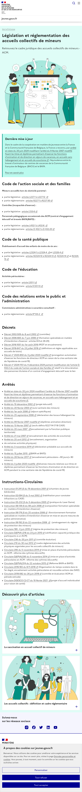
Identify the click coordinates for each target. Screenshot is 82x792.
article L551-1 (28, 282)
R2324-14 (61, 255)
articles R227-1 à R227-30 (38, 200)
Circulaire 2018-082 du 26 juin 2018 (21, 573)
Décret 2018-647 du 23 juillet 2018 (21, 348)
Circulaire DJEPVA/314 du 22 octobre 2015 (25, 563)
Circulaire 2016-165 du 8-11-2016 (20, 566)
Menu (78, 3)
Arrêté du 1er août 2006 (16, 411)
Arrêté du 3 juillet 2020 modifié (20, 463)
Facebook (34, 727)
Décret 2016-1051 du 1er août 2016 (21, 344)
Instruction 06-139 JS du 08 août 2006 (23, 505)
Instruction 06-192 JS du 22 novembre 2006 (26, 522)
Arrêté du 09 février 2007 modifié (20, 421)
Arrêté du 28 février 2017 (16, 457)
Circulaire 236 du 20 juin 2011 (18, 539)
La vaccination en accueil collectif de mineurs (29, 647)
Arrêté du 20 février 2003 (16, 407)
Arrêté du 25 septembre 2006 (19, 415)
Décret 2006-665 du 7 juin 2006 (20, 337)
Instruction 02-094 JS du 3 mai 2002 (22, 495)
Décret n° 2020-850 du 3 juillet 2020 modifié (26, 354)
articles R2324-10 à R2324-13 (40, 255)
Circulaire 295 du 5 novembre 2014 (21, 549)
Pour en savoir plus (14, 172)
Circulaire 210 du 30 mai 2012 (18, 543)
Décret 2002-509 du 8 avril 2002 (20, 334)
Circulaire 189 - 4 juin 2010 (17, 529)
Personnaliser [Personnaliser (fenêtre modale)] (41, 770)
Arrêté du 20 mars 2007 (16, 429)
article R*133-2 (33, 313)
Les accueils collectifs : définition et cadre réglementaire (35, 703)
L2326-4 (57, 252)
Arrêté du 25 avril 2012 (15, 439)
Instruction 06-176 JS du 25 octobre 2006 (24, 512)
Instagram (26, 727)
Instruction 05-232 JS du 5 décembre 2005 (25, 502)
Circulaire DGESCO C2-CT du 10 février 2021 (26, 580)
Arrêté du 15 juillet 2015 (16, 453)
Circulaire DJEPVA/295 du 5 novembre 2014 (25, 556)
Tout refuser (41, 777)
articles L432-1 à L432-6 (33, 225)
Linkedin (48, 727)
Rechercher (73, 3)
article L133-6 (28, 211)
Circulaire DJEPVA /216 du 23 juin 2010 (23, 532)
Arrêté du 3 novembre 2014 (17, 446)
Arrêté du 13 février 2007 (16, 425)
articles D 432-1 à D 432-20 (39, 229)
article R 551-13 (33, 286)
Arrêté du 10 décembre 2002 (18, 404)
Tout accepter (41, 785)
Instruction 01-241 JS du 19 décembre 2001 (25, 488)
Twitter (41, 727)
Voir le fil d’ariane (8, 29)
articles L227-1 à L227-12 (34, 196)
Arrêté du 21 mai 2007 (15, 435)
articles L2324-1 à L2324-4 (35, 252)
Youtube (55, 727)
